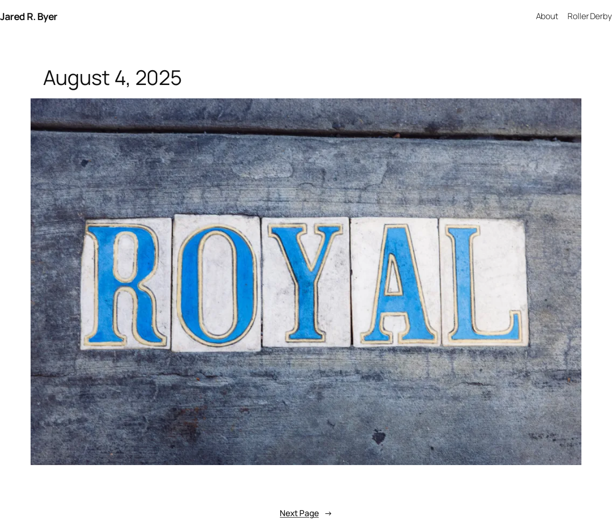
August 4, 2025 (113, 77)
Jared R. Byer (28, 16)
